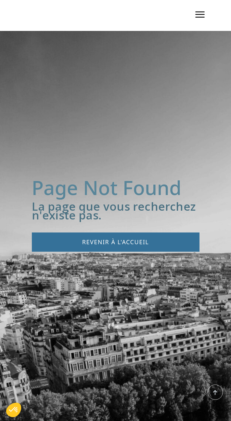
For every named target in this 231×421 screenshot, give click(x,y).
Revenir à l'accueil (115, 242)
